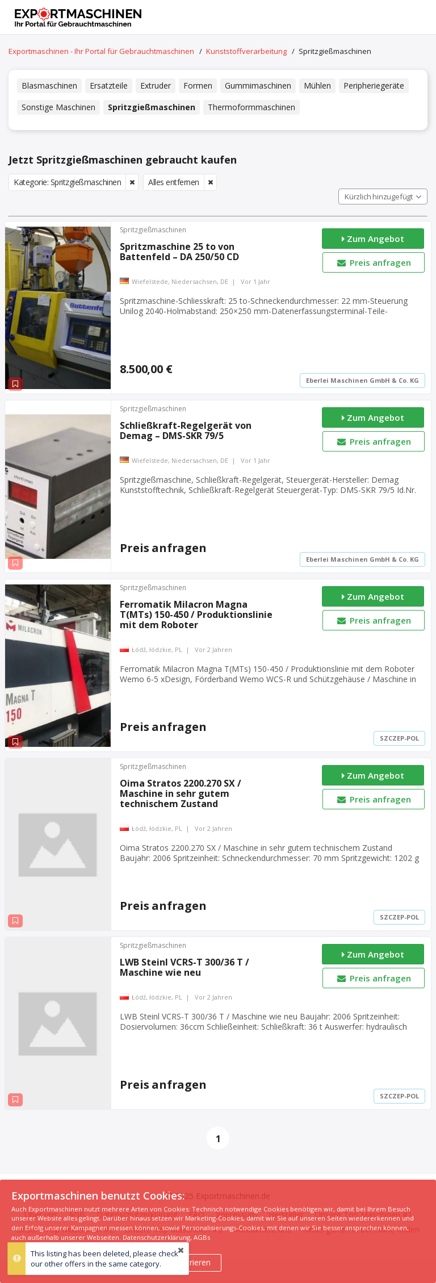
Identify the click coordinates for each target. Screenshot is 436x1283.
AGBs (202, 1237)
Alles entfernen (173, 182)
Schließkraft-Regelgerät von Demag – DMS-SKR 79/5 (185, 430)
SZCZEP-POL (399, 738)
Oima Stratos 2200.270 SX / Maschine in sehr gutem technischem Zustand (180, 793)
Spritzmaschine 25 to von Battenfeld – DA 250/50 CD (179, 251)
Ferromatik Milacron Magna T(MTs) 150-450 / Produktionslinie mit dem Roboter (196, 614)
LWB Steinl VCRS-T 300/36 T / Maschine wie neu (184, 967)
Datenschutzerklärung (156, 1237)
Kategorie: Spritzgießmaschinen (67, 182)
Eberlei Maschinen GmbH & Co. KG (362, 380)
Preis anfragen (373, 262)
